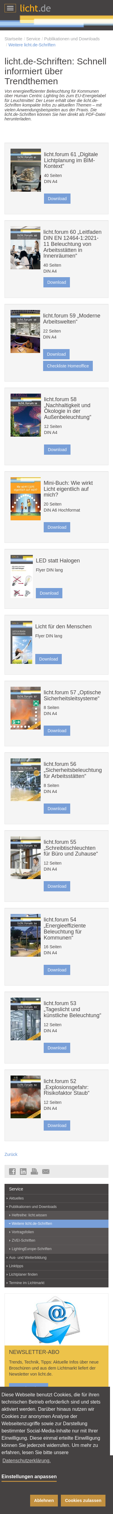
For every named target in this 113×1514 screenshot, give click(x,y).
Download (57, 198)
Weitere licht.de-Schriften (31, 44)
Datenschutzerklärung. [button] (26, 1460)
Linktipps (16, 1266)
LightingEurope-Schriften (32, 1249)
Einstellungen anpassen (29, 1476)
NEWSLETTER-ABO (34, 1352)
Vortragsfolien (23, 1232)
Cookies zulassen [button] (83, 1500)
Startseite (13, 38)
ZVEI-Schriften (23, 1240)
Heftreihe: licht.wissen (29, 1215)
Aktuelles (16, 1198)
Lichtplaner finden (23, 1274)
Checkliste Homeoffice (68, 366)
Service (33, 38)
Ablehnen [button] (44, 1500)
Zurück (11, 1154)
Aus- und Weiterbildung (28, 1257)
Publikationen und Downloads (71, 38)
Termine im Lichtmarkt (26, 1283)
